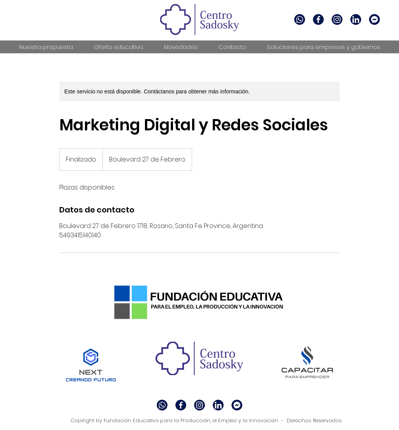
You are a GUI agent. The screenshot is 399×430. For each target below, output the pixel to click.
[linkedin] (356, 19)
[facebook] (337, 19)
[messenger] (374, 19)
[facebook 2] (318, 19)
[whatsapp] (299, 19)
